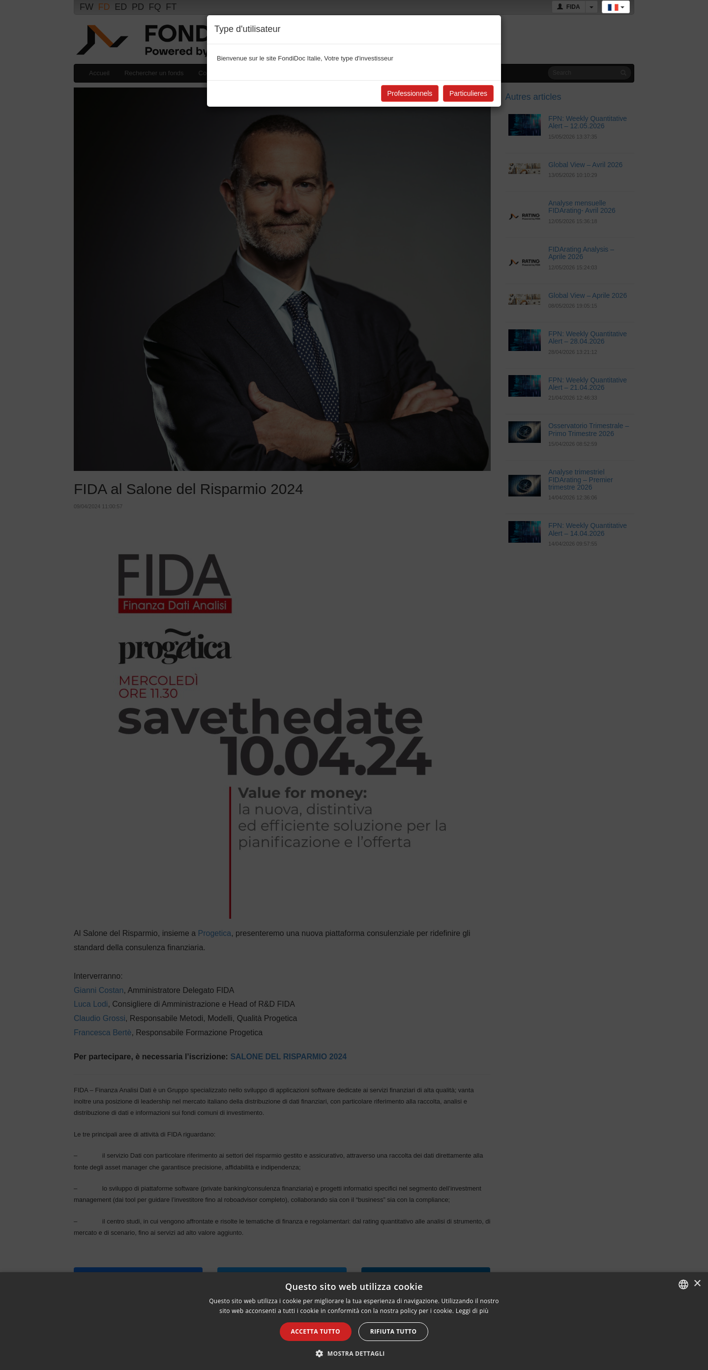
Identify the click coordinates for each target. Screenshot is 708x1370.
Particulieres (468, 93)
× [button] (697, 1283)
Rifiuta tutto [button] (393, 1331)
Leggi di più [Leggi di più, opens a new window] (472, 1311)
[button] (354, 1353)
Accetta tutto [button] (315, 1331)
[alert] (354, 1321)
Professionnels (410, 93)
